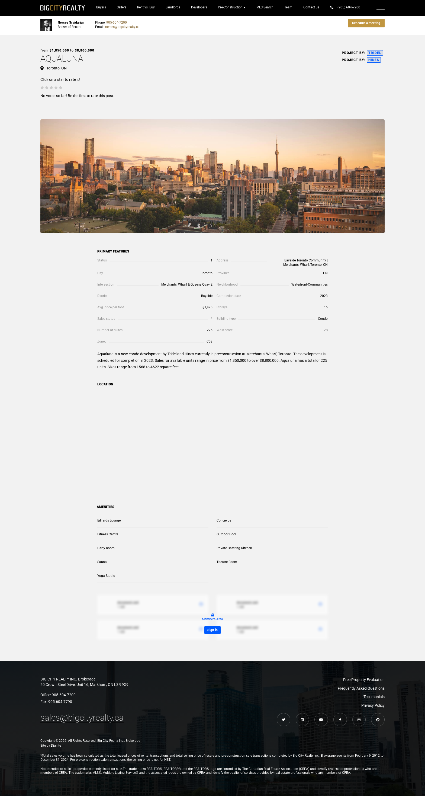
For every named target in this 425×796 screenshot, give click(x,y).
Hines (373, 60)
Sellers (121, 7)
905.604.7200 (64, 695)
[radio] (42, 88)
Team (288, 7)
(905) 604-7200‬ (345, 7)
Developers (199, 7)
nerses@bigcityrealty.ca (122, 27)
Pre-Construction (230, 7)
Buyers (101, 7)
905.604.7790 (60, 701)
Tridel (374, 53)
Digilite (56, 746)
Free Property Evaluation (364, 679)
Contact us (311, 7)
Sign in (212, 630)
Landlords (173, 7)
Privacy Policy (373, 705)
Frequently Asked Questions (361, 688)
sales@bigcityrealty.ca (82, 717)
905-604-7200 (116, 22)
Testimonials (374, 697)
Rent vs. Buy (146, 7)
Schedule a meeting (366, 23)
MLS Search (264, 7)
